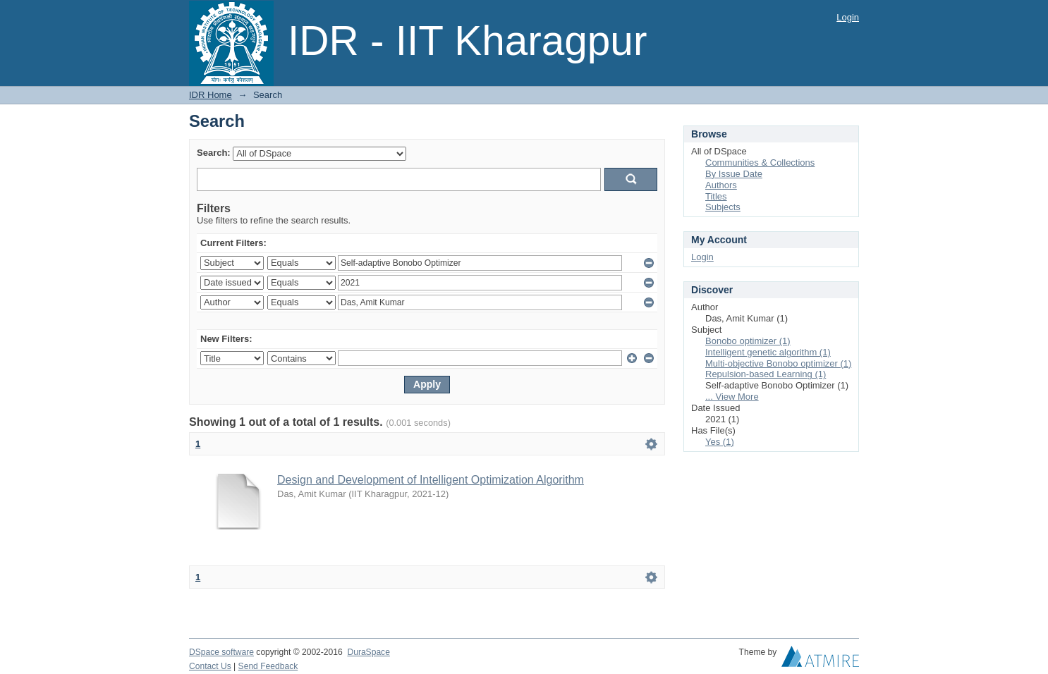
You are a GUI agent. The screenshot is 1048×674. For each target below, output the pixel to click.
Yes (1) (719, 441)
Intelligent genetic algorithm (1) (768, 352)
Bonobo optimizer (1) (748, 341)
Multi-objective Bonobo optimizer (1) (778, 363)
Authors (721, 185)
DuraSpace (368, 652)
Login (847, 17)
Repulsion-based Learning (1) (765, 374)
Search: (214, 152)
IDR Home (210, 95)
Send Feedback (268, 666)
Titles (716, 196)
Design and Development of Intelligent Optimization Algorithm (430, 480)
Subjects (723, 207)
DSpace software (221, 652)
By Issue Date (733, 173)
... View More (732, 396)
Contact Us (210, 666)
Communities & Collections (760, 162)
